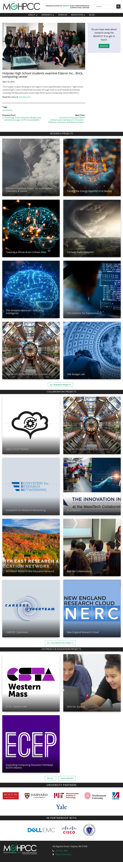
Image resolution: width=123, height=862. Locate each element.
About (33, 14)
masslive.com (24, 97)
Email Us (104, 46)
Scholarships (67, 778)
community (7, 110)
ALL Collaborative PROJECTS (60, 643)
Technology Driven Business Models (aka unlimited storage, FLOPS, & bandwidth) (22, 118)
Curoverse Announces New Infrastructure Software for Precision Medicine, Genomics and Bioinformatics (66, 120)
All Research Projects (60, 384)
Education (78, 14)
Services (62, 14)
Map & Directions (63, 854)
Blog (92, 14)
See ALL (50, 778)
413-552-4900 (61, 850)
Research (48, 14)
